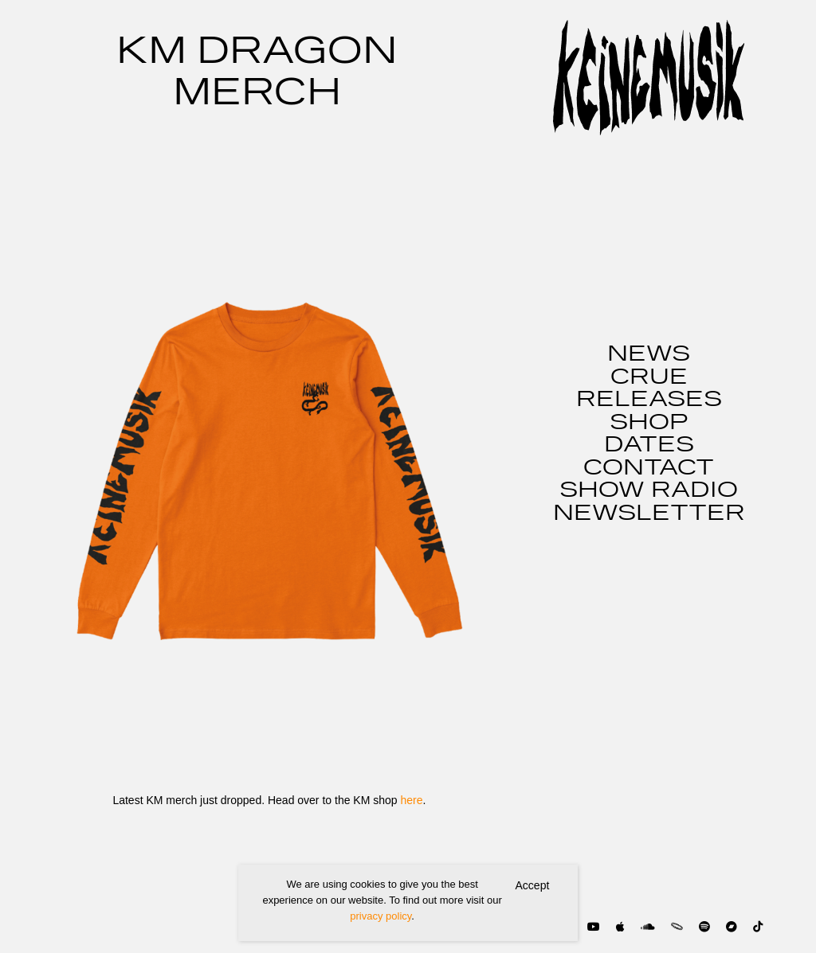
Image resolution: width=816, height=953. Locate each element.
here (411, 800)
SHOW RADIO (648, 490)
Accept (533, 885)
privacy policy (380, 916)
